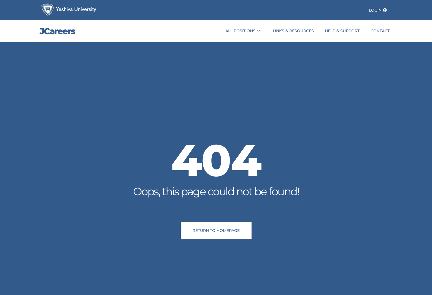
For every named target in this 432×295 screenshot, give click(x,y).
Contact (380, 30)
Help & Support (342, 30)
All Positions (242, 31)
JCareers (57, 31)
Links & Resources (293, 30)
